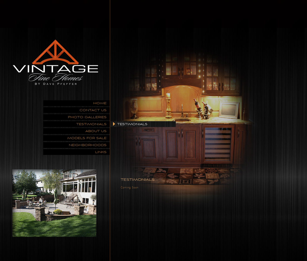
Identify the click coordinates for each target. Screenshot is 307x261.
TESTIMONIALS (91, 124)
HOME (100, 103)
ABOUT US (96, 131)
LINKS (101, 152)
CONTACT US (93, 110)
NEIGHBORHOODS (88, 145)
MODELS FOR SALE (87, 138)
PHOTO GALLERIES (87, 117)
